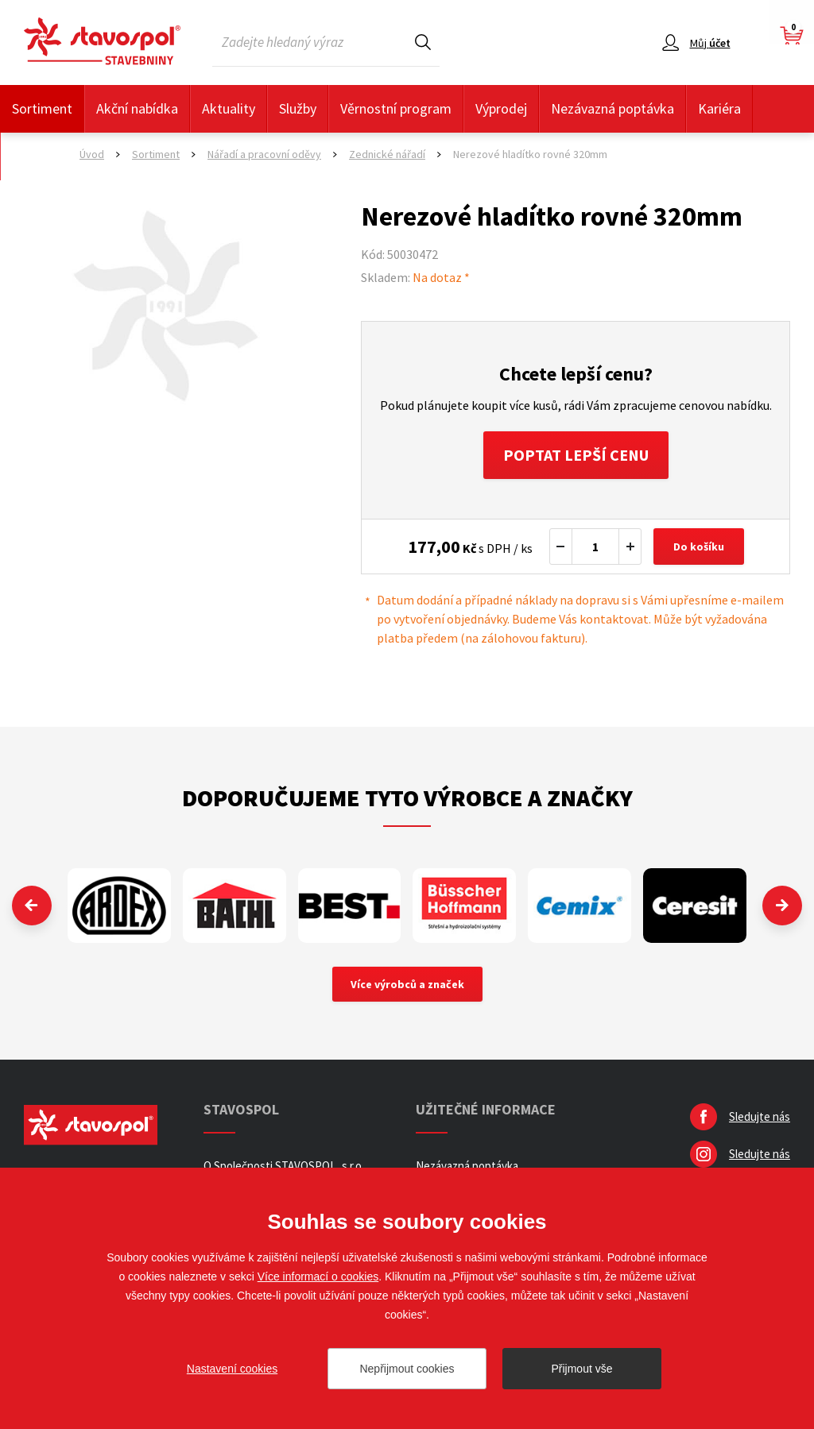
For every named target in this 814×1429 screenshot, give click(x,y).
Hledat (423, 41)
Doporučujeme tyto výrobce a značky (407, 797)
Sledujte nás (759, 1116)
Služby (297, 108)
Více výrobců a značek (407, 984)
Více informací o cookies (318, 1276)
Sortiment (42, 108)
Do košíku (698, 546)
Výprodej (501, 108)
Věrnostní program (396, 108)
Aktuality (228, 108)
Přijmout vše (581, 1368)
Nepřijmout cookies (406, 1368)
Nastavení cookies (232, 1368)
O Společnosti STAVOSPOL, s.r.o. (284, 1165)
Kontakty (40, 156)
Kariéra (719, 108)
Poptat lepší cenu (576, 455)
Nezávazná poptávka (612, 108)
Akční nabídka (137, 108)
